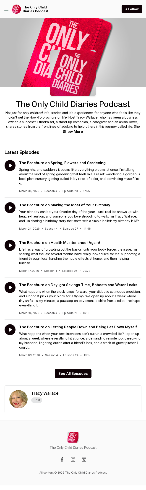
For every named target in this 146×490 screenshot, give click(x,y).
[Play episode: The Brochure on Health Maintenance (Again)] (10, 245)
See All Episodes (73, 373)
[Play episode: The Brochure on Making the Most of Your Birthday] (10, 207)
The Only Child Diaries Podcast (35, 9)
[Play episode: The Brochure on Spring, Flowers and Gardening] (10, 165)
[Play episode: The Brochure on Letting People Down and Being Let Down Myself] (10, 329)
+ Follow (132, 9)
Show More (73, 131)
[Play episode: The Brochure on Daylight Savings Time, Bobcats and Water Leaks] (10, 287)
